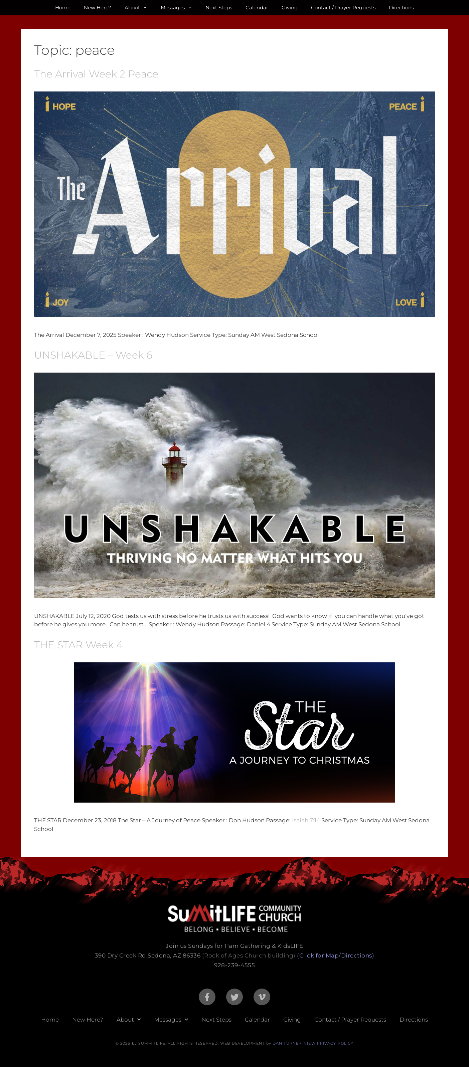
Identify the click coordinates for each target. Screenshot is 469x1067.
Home (62, 7)
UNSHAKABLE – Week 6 (93, 355)
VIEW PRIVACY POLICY (328, 1043)
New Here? (97, 7)
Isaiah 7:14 (306, 820)
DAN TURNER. (288, 1043)
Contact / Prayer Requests (343, 7)
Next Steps (218, 7)
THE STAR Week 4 (78, 645)
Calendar (257, 7)
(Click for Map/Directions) (335, 955)
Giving (290, 7)
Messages (180, 7)
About (139, 7)
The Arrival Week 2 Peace (96, 74)
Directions (401, 7)
